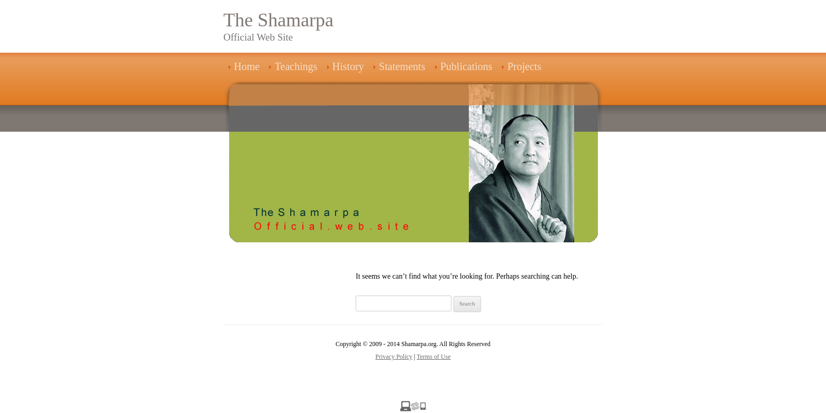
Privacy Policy (394, 356)
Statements (402, 66)
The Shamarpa (278, 20)
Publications (466, 66)
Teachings (295, 66)
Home (247, 66)
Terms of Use (433, 356)
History (348, 66)
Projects (524, 66)
